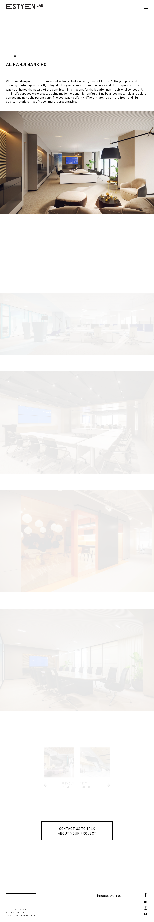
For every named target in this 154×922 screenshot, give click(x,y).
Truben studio (27, 915)
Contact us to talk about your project (77, 830)
